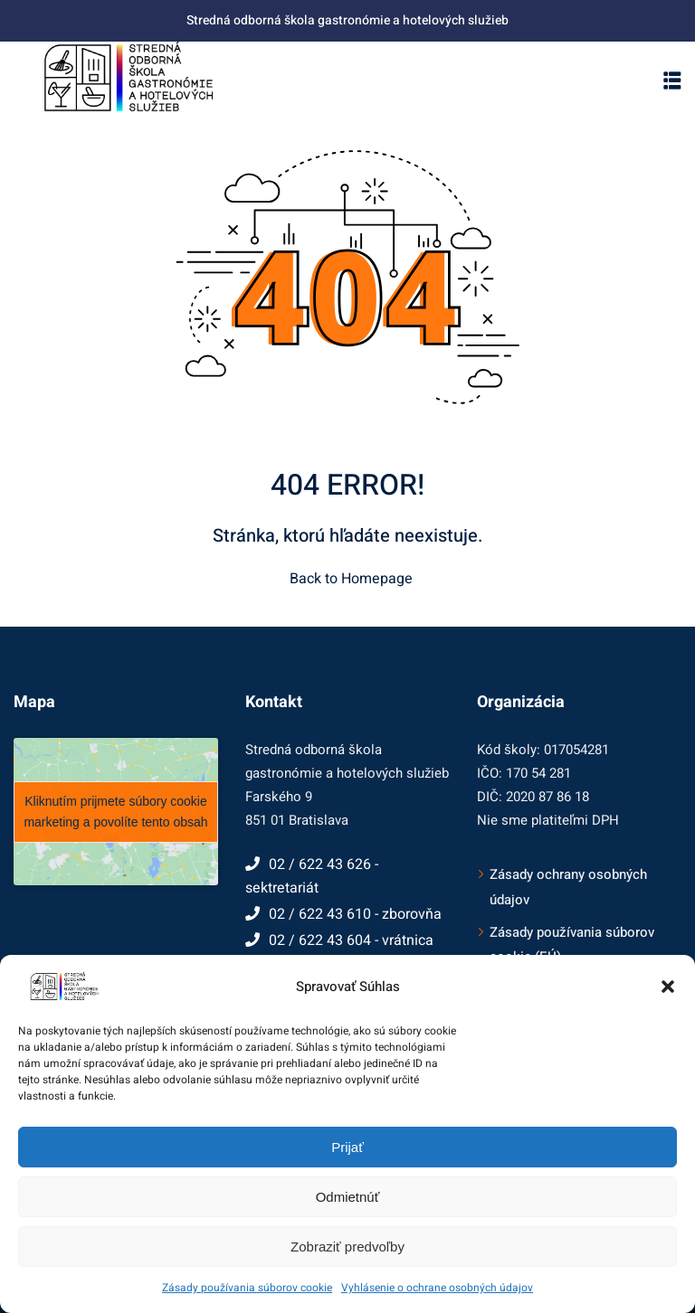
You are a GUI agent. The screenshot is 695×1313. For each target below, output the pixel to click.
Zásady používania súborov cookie (247, 1288)
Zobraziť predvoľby (347, 1246)
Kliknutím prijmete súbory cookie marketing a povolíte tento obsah (115, 811)
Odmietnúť (348, 1196)
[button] (668, 987)
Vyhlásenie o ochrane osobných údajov (437, 1288)
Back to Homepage (347, 579)
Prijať (347, 1147)
